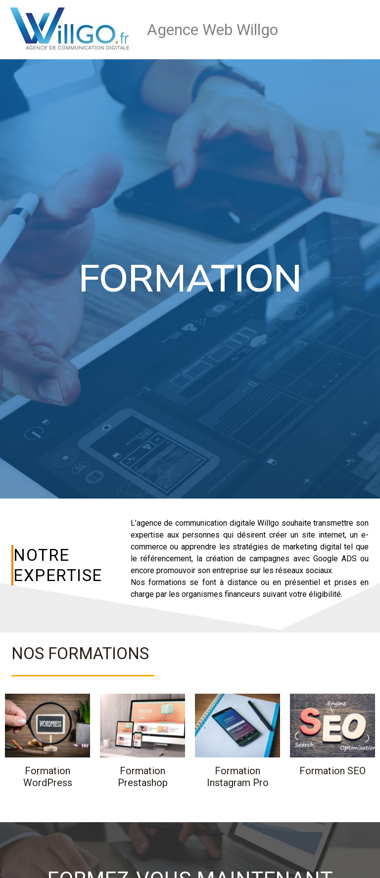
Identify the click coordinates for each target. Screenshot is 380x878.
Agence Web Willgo (212, 29)
